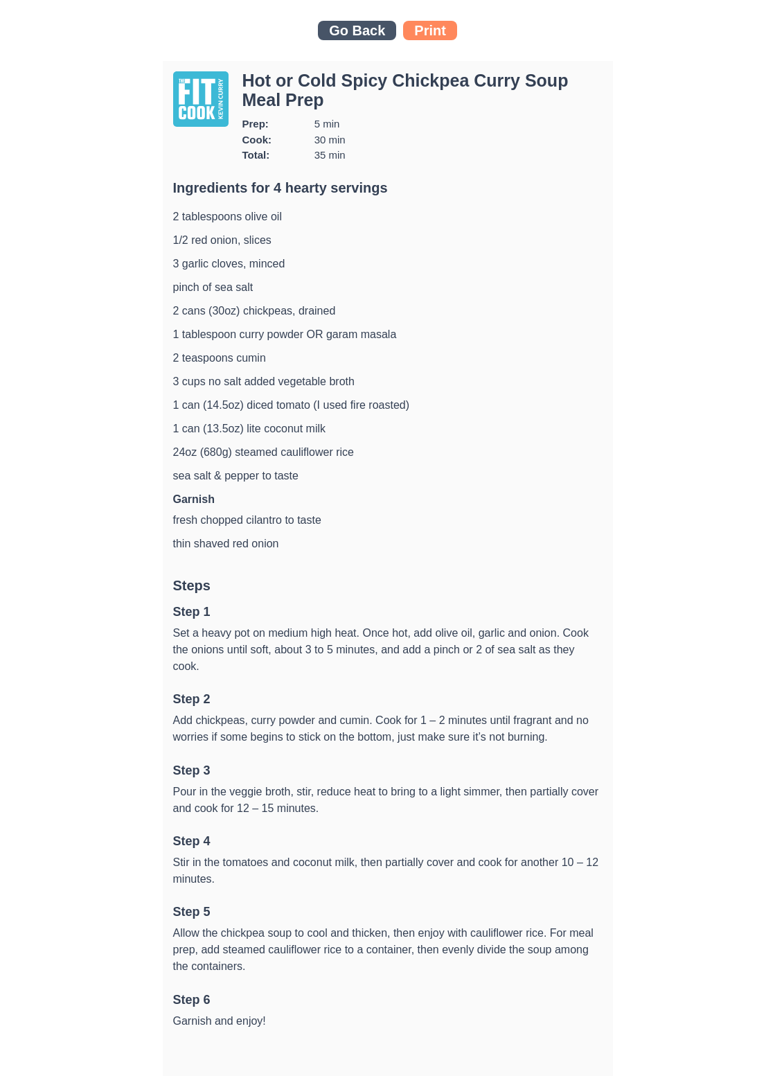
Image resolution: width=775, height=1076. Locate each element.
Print (430, 30)
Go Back (357, 30)
